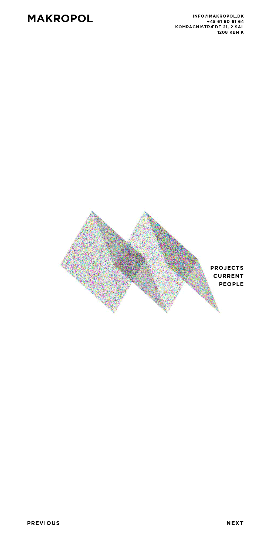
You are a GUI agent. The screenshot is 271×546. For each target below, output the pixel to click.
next (235, 523)
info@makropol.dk (218, 16)
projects (227, 268)
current (228, 276)
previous (43, 523)
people (231, 284)
